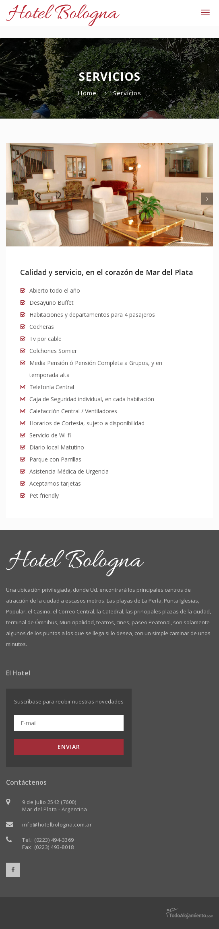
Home (87, 93)
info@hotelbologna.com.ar (57, 824)
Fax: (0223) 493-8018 (48, 847)
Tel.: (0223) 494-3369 (48, 839)
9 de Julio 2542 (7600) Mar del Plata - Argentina (54, 805)
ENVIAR (69, 747)
